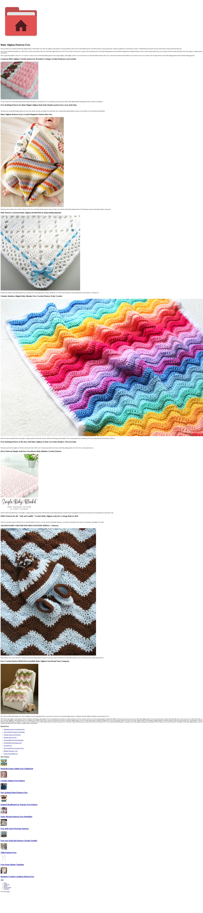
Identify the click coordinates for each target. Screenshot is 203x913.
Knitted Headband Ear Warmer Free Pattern (19, 804)
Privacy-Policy (7, 887)
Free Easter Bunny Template (12, 864)
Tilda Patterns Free (8, 852)
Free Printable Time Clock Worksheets (13, 740)
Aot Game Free (8, 745)
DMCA (6, 886)
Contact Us (7, 884)
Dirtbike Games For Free (10, 737)
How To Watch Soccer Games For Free (14, 748)
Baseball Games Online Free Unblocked (17, 769)
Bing (8, 891)
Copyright (6, 889)
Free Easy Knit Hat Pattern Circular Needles (19, 841)
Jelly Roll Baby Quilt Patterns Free (13, 743)
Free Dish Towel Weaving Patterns (15, 829)
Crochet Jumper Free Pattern (13, 781)
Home (5, 883)
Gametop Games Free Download (12, 734)
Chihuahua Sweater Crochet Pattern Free (14, 729)
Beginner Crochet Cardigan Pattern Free (17, 876)
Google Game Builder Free (11, 753)
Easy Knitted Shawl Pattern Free (14, 792)
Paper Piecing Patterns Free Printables (16, 816)
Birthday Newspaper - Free (11, 751)
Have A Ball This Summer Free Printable (14, 732)
